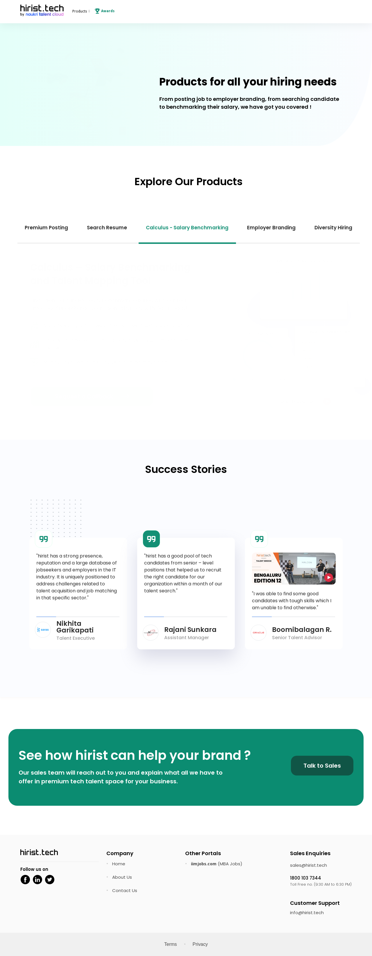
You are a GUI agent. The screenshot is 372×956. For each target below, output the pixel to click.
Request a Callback (81, 396)
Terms (170, 944)
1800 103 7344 (305, 878)
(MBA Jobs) (216, 864)
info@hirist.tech (307, 912)
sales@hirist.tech (308, 865)
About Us (122, 877)
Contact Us (124, 890)
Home (118, 864)
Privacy (200, 944)
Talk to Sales (322, 766)
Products (79, 11)
